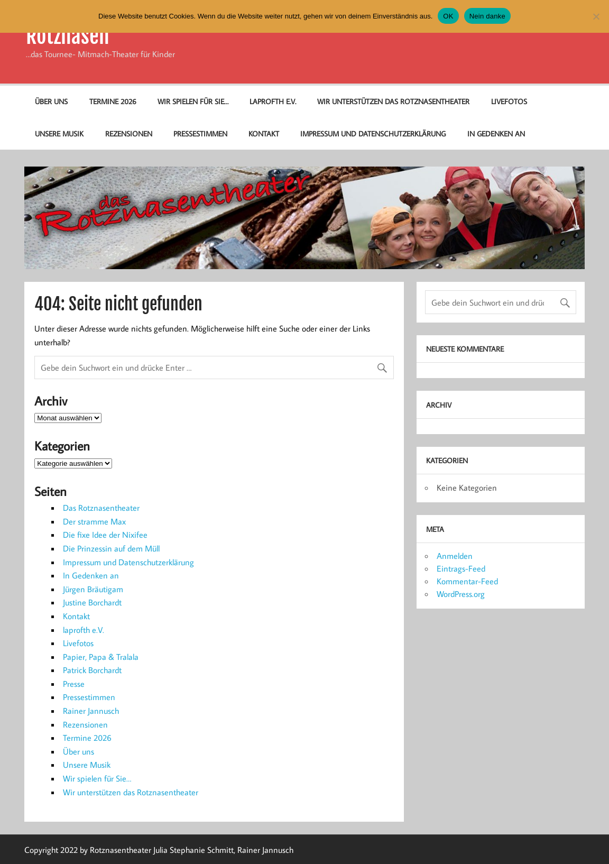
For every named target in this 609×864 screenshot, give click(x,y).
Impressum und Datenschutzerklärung (373, 133)
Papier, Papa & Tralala (101, 656)
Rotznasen (67, 36)
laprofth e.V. (273, 101)
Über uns (51, 101)
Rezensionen (128, 133)
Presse (74, 683)
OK (448, 16)
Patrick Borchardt (92, 670)
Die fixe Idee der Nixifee (105, 534)
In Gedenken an (496, 133)
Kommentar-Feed (467, 581)
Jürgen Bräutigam (93, 589)
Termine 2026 (112, 101)
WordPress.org (461, 594)
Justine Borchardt (92, 602)
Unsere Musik (59, 133)
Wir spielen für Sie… (193, 101)
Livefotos (509, 101)
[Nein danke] (595, 16)
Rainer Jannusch (91, 710)
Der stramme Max (94, 521)
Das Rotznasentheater (101, 507)
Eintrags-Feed (461, 568)
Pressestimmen (200, 133)
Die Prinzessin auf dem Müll (111, 548)
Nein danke (487, 16)
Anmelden (455, 555)
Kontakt (263, 133)
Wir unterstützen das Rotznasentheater (393, 101)
